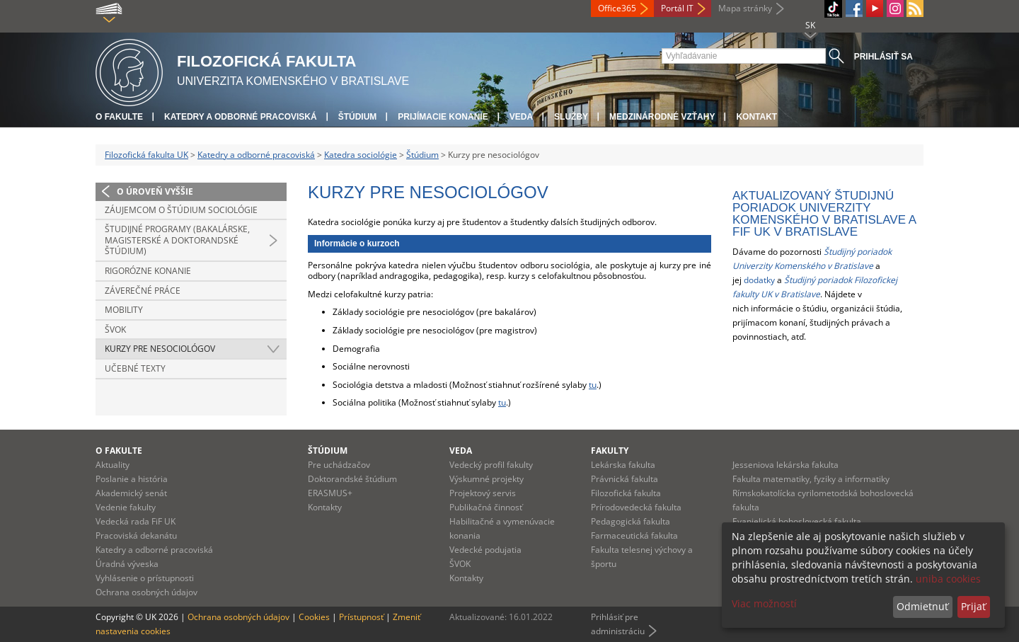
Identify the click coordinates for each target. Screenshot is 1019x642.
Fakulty (609, 451)
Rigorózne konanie (148, 271)
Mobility (124, 310)
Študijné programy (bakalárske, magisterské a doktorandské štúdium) (177, 240)
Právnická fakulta (624, 479)
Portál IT (677, 8)
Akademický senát (131, 493)
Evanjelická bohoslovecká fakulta (796, 521)
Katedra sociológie (360, 155)
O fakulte (119, 117)
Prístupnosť (361, 617)
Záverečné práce (142, 291)
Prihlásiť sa (883, 57)
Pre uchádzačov (339, 465)
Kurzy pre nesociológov (160, 349)
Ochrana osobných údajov (146, 592)
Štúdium (357, 117)
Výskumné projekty (486, 479)
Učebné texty (135, 368)
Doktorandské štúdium (352, 479)
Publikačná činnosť (485, 507)
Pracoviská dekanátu (136, 535)
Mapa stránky (745, 8)
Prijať (973, 606)
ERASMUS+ (330, 493)
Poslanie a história (132, 479)
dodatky (759, 280)
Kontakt (756, 117)
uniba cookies (948, 578)
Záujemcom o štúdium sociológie (181, 210)
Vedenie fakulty (126, 507)
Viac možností (764, 603)
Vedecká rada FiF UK (135, 521)
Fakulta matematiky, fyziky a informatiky (811, 479)
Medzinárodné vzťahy (662, 117)
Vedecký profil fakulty (491, 465)
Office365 (617, 8)
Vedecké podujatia (485, 550)
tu (593, 385)
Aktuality (112, 465)
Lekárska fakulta (623, 465)
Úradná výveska (127, 564)
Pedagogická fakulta (630, 521)
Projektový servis (482, 493)
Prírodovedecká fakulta (636, 507)
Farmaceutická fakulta (634, 535)
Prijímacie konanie (443, 117)
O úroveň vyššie (155, 191)
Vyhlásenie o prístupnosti (145, 578)
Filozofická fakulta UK (146, 155)
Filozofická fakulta (626, 493)
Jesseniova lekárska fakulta (785, 465)
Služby (571, 117)
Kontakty (325, 507)
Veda (521, 117)
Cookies (314, 617)
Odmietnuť (922, 606)
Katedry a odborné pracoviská (240, 117)
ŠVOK (115, 329)
